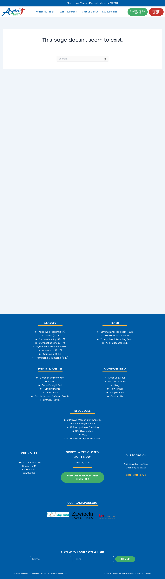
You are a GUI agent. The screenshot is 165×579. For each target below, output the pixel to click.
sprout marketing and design (136, 573)
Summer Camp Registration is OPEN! (131, 3)
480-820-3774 (135, 475)
